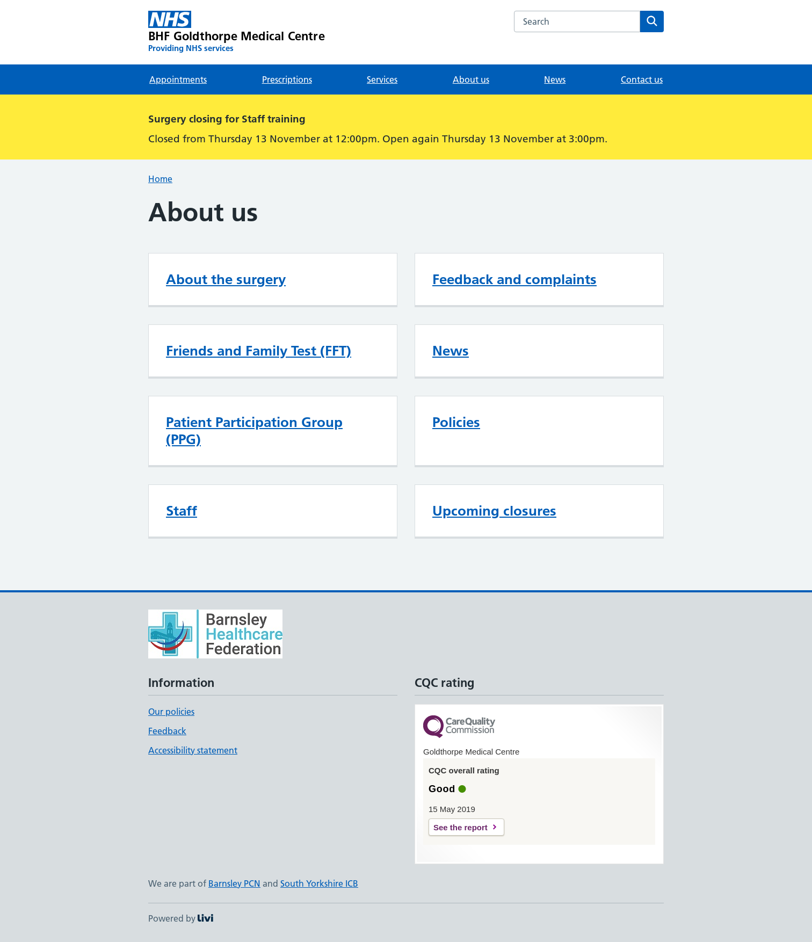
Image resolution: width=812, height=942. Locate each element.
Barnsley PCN (234, 883)
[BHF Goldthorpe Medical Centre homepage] (236, 32)
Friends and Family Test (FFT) (258, 350)
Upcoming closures (494, 510)
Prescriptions (287, 79)
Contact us (642, 79)
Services (382, 79)
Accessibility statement (192, 750)
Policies (456, 422)
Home (160, 178)
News (555, 79)
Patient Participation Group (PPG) (254, 431)
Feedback (167, 731)
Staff (181, 510)
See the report (460, 827)
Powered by (180, 918)
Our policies (171, 711)
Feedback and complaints (514, 279)
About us (471, 79)
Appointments (178, 79)
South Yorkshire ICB (319, 883)
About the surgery (226, 279)
